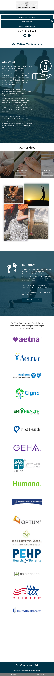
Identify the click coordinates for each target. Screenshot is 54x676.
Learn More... (23, 174)
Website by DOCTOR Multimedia (33, 670)
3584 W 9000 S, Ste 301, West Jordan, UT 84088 (35, 668)
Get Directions (27, 22)
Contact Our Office (32, 300)
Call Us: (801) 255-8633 (27, 17)
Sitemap (15, 670)
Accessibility (21, 670)
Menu (2, 12)
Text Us (40, 674)
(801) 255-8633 (14, 668)
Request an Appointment (27, 26)
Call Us (13, 674)
